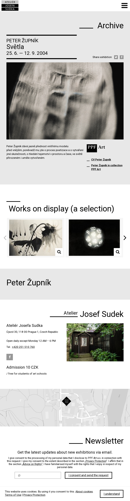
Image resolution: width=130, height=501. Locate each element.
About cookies (84, 491)
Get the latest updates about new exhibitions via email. (65, 452)
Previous (6, 237)
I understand (112, 494)
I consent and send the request (88, 475)
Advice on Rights (32, 464)
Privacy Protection (96, 461)
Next (123, 237)
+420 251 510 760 (23, 347)
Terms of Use (13, 495)
